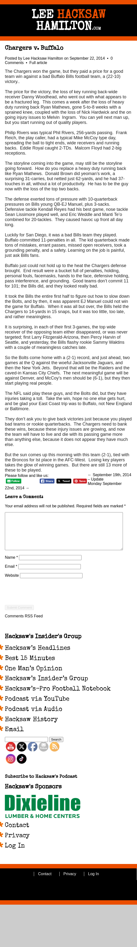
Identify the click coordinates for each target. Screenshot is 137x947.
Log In (15, 853)
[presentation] (42, 607)
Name (11, 565)
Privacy (17, 843)
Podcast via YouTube (37, 707)
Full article (38, 63)
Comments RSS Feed (24, 623)
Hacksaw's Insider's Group (43, 644)
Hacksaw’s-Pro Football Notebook (58, 696)
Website (12, 583)
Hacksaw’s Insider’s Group (46, 686)
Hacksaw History (31, 727)
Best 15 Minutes (30, 666)
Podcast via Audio (33, 717)
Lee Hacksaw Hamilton (43, 58)
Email (11, 574)
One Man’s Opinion (33, 676)
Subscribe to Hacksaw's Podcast (41, 784)
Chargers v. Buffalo (34, 48)
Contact (17, 833)
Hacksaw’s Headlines (37, 656)
